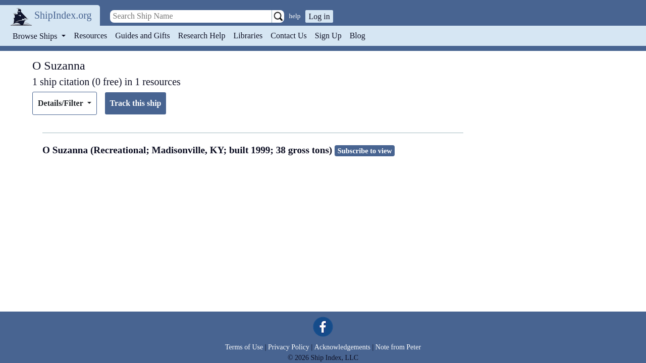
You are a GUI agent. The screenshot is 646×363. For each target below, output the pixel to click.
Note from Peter (398, 347)
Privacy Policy (288, 347)
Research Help (202, 35)
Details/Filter (61, 103)
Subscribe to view (365, 151)
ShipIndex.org (63, 15)
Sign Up (328, 35)
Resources (90, 35)
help (295, 16)
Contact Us (289, 35)
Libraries (247, 35)
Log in (319, 16)
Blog (357, 35)
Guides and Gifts (142, 35)
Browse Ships (36, 36)
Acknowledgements (342, 347)
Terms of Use (244, 347)
